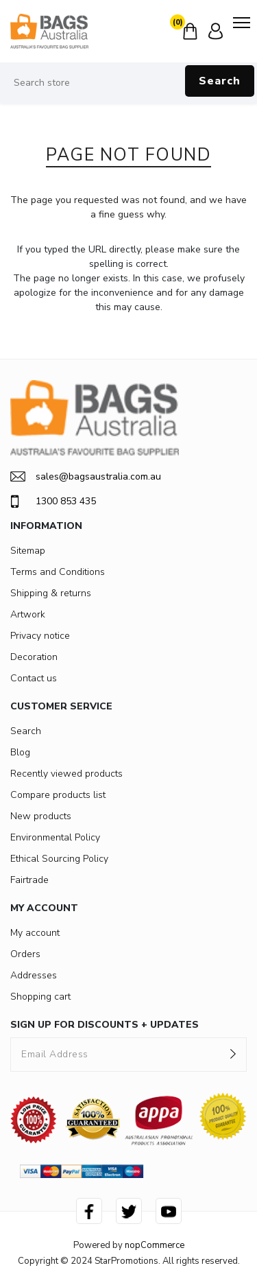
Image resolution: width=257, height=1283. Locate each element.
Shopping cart (40, 996)
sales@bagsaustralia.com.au (85, 476)
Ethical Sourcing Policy (59, 858)
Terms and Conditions (57, 571)
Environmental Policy (55, 837)
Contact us (33, 678)
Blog (20, 752)
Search (220, 81)
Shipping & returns (50, 593)
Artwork (27, 614)
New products (40, 816)
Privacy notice (40, 635)
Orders (25, 954)
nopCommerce (154, 1245)
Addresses (33, 975)
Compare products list (58, 794)
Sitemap (27, 550)
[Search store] (128, 83)
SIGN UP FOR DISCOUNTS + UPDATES (104, 1024)
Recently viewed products (66, 773)
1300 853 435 (53, 501)
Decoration (34, 656)
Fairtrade (29, 879)
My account (35, 932)
